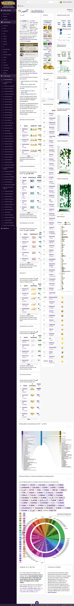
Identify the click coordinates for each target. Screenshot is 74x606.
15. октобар (34, 500)
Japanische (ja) (25, 340)
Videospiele (5, 70)
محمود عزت (23, 591)
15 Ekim (39, 490)
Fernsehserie (5, 31)
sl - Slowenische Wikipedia (8, 193)
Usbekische (51, 342)
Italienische (51, 222)
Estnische (51, 168)
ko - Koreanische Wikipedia (8, 154)
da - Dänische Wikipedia (7, 96)
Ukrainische (51, 333)
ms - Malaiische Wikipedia (8, 162)
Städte (4, 59)
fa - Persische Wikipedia (7, 117)
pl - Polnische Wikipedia (7, 174)
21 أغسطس (51, 99)
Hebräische (51, 195)
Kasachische (52, 236)
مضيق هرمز (30, 589)
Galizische (51, 191)
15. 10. (53, 502)
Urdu (50, 338)
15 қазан (23, 505)
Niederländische (52, 259)
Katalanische (52, 131)
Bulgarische (51, 127)
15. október (24, 502)
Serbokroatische (52, 292)
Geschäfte (5, 44)
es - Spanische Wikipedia (8, 109)
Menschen (5, 52)
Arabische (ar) (25, 258)
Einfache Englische (53, 297)
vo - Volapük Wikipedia (7, 220)
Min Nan (51, 361)
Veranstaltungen (6, 67)
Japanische (51, 227)
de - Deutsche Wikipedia (7, 99)
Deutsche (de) (25, 139)
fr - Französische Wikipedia (8, 122)
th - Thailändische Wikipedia (8, 204)
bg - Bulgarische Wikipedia (8, 88)
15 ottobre (53, 487)
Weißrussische (52, 122)
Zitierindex (5, 16)
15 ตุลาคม (33, 495)
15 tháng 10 (24, 495)
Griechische (51, 150)
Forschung (55, 2)
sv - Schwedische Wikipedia (8, 199)
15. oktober (35, 497)
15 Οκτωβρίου (25, 497)
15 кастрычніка (39, 508)
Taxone (4, 62)
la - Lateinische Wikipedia (8, 157)
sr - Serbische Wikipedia (7, 196)
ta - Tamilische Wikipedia (7, 201)
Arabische (51, 113)
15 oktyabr (53, 500)
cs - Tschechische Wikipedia (8, 94)
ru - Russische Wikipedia (7, 182)
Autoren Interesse (6, 14)
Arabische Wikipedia (66, 2)
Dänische (51, 140)
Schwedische (52, 315)
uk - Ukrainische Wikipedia (8, 209)
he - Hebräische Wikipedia (8, 128)
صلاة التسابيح (30, 588)
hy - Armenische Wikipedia (8, 138)
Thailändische (52, 324)
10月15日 (32, 485)
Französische (52, 186)
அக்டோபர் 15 (44, 500)
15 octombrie (59, 492)
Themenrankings (8, 22)
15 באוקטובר (49, 492)
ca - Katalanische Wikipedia (8, 91)
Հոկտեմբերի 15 (26, 508)
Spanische (51, 163)
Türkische (51, 329)
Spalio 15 (61, 500)
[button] (33, 17)
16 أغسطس (43, 99)
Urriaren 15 (61, 505)
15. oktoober (60, 502)
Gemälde (5, 38)
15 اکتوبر (32, 510)
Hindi (50, 200)
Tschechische (52, 136)
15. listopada (24, 500)
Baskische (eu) (25, 355)
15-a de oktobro (44, 502)
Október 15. (64, 490)
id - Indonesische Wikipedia (8, 141)
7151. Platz (31, 62)
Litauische (51, 250)
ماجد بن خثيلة (23, 589)
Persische (51, 177)
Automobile (5, 25)
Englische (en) (25, 135)
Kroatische (51, 204)
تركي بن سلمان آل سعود (32, 591)
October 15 (24, 485)
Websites (5, 73)
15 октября (51, 485)
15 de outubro (35, 487)
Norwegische (52, 270)
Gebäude (5, 36)
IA (3, 46)
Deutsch (21, 6)
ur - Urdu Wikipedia (6, 212)
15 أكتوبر (32, 24)
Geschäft (5, 41)
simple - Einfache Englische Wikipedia (8, 188)
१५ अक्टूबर (50, 495)
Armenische (51, 213)
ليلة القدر (24, 588)
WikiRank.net (8, 228)
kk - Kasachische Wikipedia (8, 151)
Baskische (51, 172)
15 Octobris (24, 510)
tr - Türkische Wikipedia (7, 207)
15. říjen (23, 492)
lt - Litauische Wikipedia (7, 159)
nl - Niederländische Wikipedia (8, 164)
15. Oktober (60, 485)
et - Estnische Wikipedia (7, 112)
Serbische (51, 311)
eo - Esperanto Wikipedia (8, 107)
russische (28, 41)
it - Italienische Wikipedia (8, 143)
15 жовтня (31, 492)
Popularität (5, 19)
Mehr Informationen (52, 592)
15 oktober (61, 487)
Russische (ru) (25, 237)
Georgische (51, 232)
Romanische (51, 283)
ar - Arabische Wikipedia (7, 79)
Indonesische (52, 218)
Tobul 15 (40, 510)
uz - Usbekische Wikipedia (8, 214)
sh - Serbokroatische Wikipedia (9, 184)
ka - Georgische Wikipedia (8, 149)
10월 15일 (55, 490)
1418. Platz (25, 75)
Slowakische (52, 301)
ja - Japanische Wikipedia (8, 146)
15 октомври (59, 495)
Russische (51, 288)
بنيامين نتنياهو (37, 588)
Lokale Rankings (8, 76)
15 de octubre (41, 485)
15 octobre (45, 487)
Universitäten (5, 65)
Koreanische (52, 241)
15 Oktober (46, 490)
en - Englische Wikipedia (7, 104)
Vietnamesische (52, 347)
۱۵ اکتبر (51, 497)
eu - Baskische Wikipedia (8, 115)
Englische (51, 154)
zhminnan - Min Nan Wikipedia (8, 225)
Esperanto (51, 159)
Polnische (51, 274)
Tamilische (51, 320)
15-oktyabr (58, 508)
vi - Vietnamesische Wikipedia (8, 217)
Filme (4, 33)
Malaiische (51, 254)
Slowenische (52, 306)
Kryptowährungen (6, 49)
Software (5, 57)
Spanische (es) (25, 304)
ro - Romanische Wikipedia (8, 179)
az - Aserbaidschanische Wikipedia (7, 83)
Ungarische (51, 209)
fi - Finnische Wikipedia (7, 120)
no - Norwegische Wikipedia (8, 171)
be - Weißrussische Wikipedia (8, 86)
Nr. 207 (63, 54)
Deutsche (51, 145)
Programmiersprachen (7, 54)
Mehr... (29, 156)
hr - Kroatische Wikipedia (8, 133)
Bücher (4, 28)
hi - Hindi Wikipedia (6, 130)
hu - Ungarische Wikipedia (8, 136)
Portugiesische (52, 279)
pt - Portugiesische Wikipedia (8, 176)
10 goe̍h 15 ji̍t (52, 510)
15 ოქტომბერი (51, 505)
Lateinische (51, 245)
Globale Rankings (8, 10)
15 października (25, 487)
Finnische (51, 181)
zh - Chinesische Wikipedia (8, 222)
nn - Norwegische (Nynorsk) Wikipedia (8, 168)
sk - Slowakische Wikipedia (8, 191)
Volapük (51, 352)
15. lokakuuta (41, 495)
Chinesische (51, 356)
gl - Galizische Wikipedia (7, 125)
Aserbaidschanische (53, 118)
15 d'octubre (33, 502)
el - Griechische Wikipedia (8, 101)
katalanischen (25, 37)
